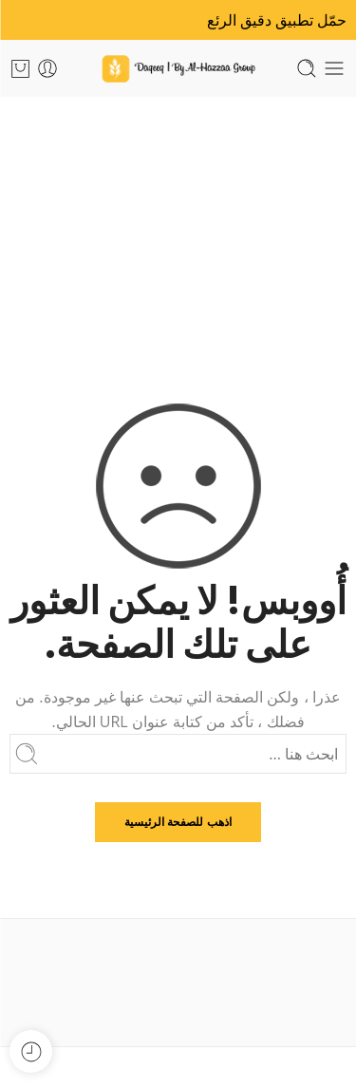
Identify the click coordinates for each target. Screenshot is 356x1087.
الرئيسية (178, 230)
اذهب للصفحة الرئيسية (177, 822)
